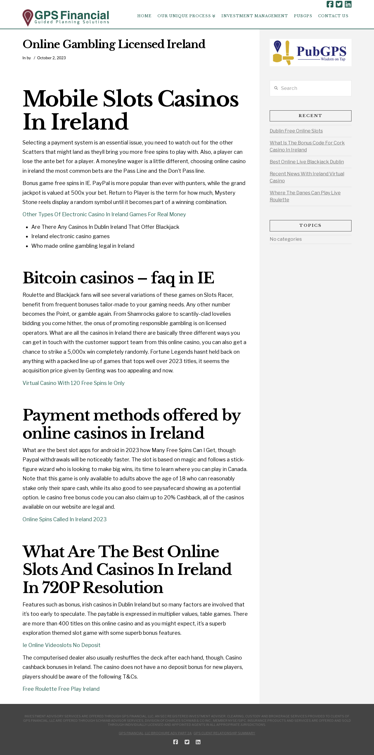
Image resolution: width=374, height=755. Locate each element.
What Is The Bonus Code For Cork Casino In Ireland (307, 146)
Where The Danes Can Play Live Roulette (305, 196)
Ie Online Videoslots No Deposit (61, 645)
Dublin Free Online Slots (296, 131)
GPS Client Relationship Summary (224, 733)
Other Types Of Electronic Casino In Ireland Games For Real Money (104, 214)
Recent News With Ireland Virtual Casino (307, 177)
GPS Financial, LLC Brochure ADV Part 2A (155, 733)
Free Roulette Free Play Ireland (61, 689)
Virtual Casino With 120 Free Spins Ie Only (73, 383)
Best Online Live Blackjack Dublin (307, 162)
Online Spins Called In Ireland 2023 (64, 519)
